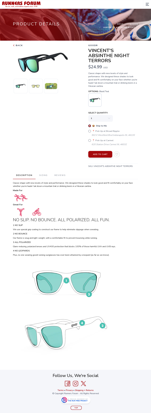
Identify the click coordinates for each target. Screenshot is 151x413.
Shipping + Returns (84, 390)
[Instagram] (75, 384)
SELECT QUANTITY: (98, 112)
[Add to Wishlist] (117, 154)
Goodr (134, 24)
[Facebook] (68, 384)
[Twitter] (83, 384)
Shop (120, 24)
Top (76, 408)
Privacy (69, 390)
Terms (61, 390)
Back (18, 45)
